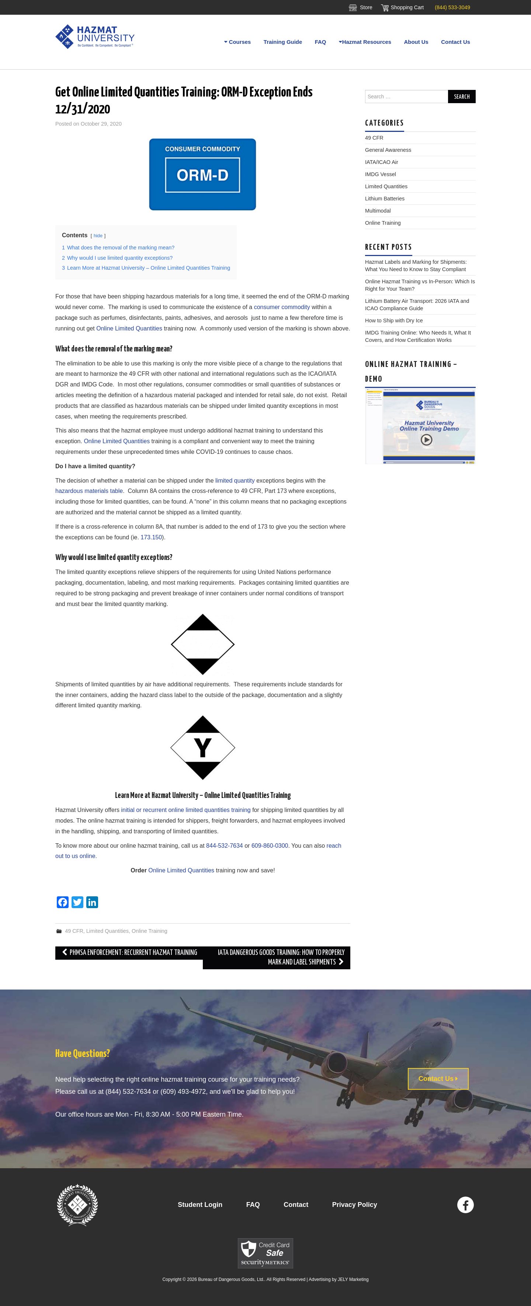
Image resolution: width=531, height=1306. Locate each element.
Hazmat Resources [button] (364, 42)
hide (98, 235)
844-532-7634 (224, 846)
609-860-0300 (269, 846)
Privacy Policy (354, 1204)
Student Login (200, 1204)
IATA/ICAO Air (381, 162)
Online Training (149, 931)
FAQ (320, 42)
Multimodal (378, 211)
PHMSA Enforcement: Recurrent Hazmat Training (129, 952)
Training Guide (282, 42)
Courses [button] (236, 42)
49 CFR (74, 931)
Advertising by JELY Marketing (338, 1279)
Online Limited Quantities (129, 328)
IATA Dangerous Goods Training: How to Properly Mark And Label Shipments (281, 957)
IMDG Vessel (380, 174)
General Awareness (388, 150)
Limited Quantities (107, 931)
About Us (416, 42)
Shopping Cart (407, 7)
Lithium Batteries (385, 199)
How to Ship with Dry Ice (394, 320)
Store (366, 7)
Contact (296, 1204)
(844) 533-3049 (452, 7)
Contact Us (455, 42)
